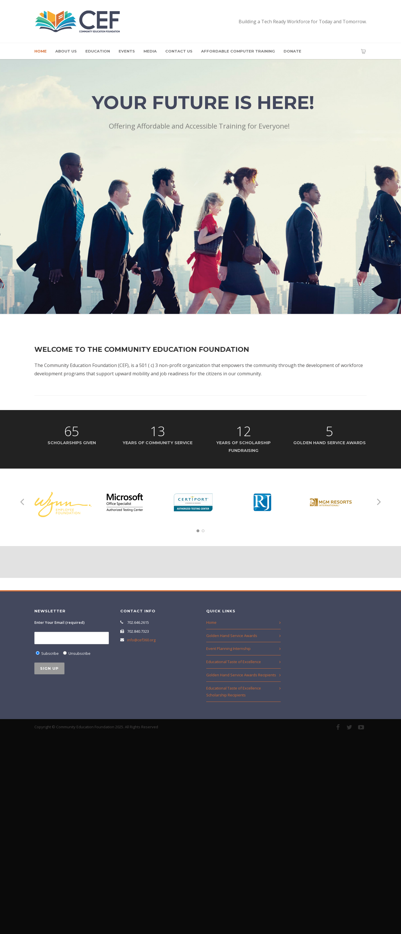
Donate (292, 51)
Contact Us (178, 51)
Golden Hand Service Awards (231, 635)
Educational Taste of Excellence (233, 661)
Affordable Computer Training (238, 51)
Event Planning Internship (228, 648)
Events (127, 51)
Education (97, 51)
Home (40, 51)
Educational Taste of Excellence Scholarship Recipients (233, 692)
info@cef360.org (141, 639)
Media (150, 51)
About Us (66, 51)
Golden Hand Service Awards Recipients (241, 674)
